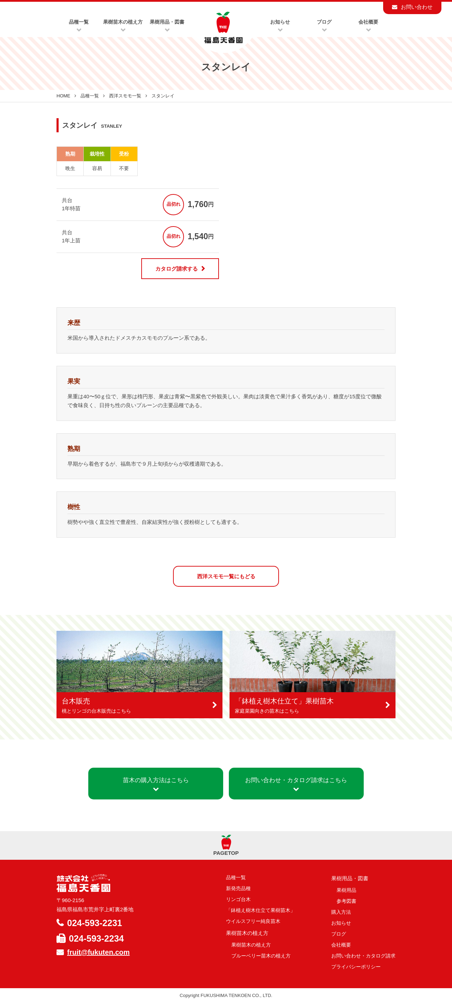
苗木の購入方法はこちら (156, 784)
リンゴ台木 (238, 899)
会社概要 (341, 945)
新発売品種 (238, 888)
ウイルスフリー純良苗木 (253, 921)
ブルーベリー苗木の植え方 (261, 956)
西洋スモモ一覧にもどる (226, 576)
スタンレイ (162, 95)
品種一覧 (90, 95)
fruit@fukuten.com (98, 952)
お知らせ (341, 923)
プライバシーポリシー (356, 966)
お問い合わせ (417, 7)
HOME (63, 95)
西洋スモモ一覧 (125, 95)
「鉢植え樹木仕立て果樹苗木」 (260, 910)
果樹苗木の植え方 (251, 945)
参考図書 (346, 901)
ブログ (338, 934)
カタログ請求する (176, 269)
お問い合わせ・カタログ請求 (363, 956)
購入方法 (341, 912)
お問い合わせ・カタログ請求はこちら (296, 784)
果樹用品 (346, 890)
